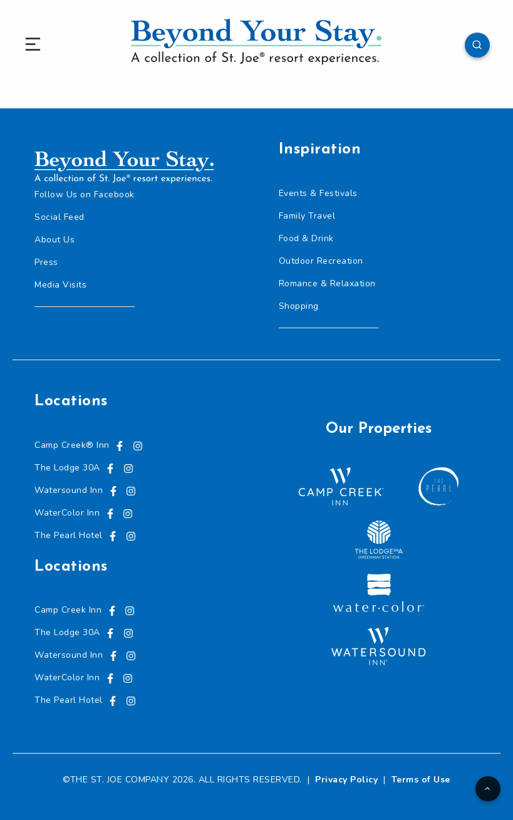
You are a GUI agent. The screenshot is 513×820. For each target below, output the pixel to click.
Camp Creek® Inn (72, 445)
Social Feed (59, 217)
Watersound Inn (68, 490)
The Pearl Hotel (68, 535)
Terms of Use (420, 780)
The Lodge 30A (67, 468)
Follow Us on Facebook (84, 194)
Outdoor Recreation (321, 261)
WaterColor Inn (67, 513)
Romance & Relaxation (327, 283)
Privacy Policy (346, 780)
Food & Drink (306, 238)
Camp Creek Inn (67, 610)
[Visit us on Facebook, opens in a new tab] (119, 445)
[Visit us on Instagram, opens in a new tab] (137, 445)
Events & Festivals (318, 193)
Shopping (299, 306)
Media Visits (60, 285)
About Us (54, 240)
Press (46, 262)
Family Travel (307, 216)
